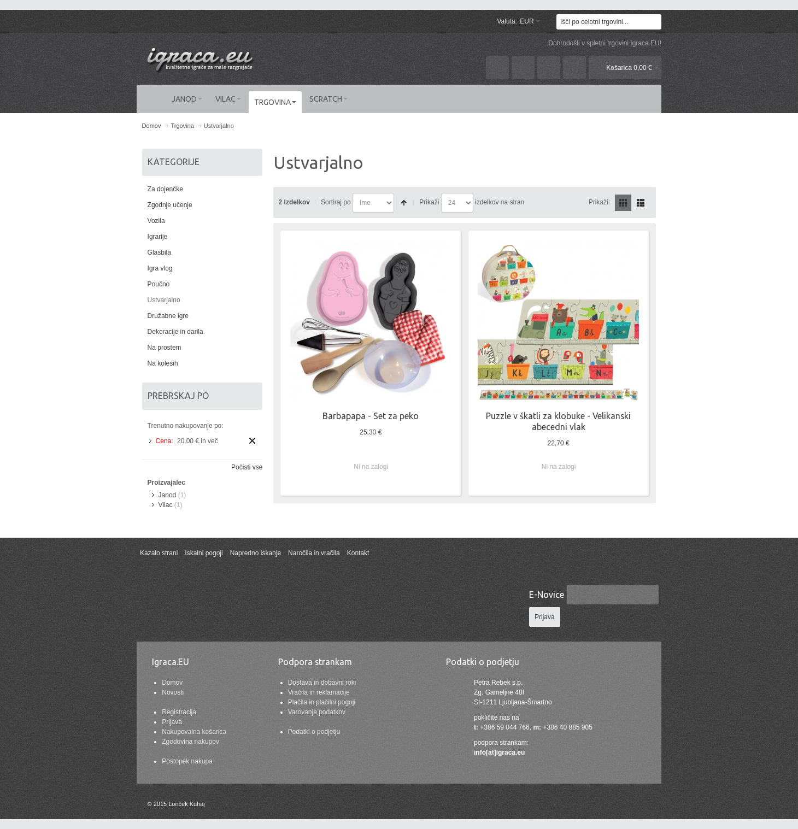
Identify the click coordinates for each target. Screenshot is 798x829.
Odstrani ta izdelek (252, 440)
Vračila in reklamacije (319, 692)
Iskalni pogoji (203, 553)
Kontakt (358, 553)
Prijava (172, 722)
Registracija (179, 712)
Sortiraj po (336, 202)
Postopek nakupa (187, 761)
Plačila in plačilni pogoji (321, 702)
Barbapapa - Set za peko (370, 416)
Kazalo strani (159, 553)
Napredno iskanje (255, 553)
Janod (168, 495)
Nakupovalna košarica (194, 732)
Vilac (166, 505)
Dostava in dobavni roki (322, 682)
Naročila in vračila (314, 553)
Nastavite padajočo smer (404, 203)
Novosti (173, 692)
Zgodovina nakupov (190, 741)
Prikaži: (599, 202)
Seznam (640, 203)
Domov (172, 682)
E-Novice (546, 594)
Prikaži (429, 202)
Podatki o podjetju (314, 732)
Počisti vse (246, 467)
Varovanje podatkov (316, 712)
